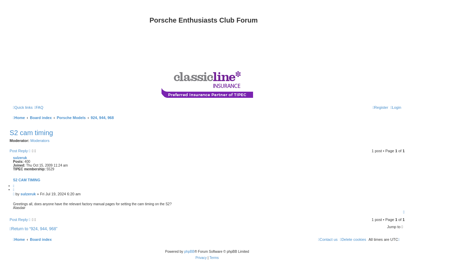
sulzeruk (20, 158)
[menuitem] (38, 107)
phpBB (189, 251)
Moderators (40, 141)
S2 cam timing (31, 132)
